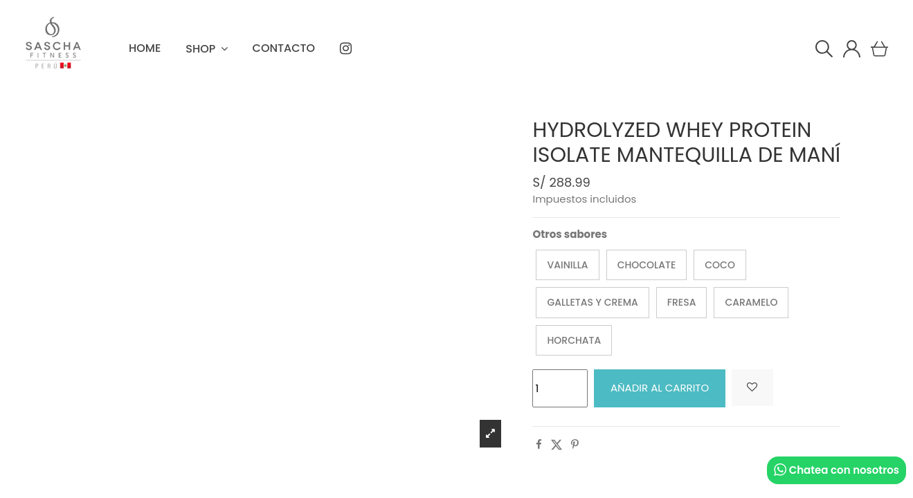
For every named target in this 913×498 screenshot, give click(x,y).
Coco (720, 265)
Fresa (681, 302)
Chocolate (646, 265)
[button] (206, 48)
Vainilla (567, 265)
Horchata (574, 340)
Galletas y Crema (592, 302)
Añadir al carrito (660, 387)
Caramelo (751, 302)
